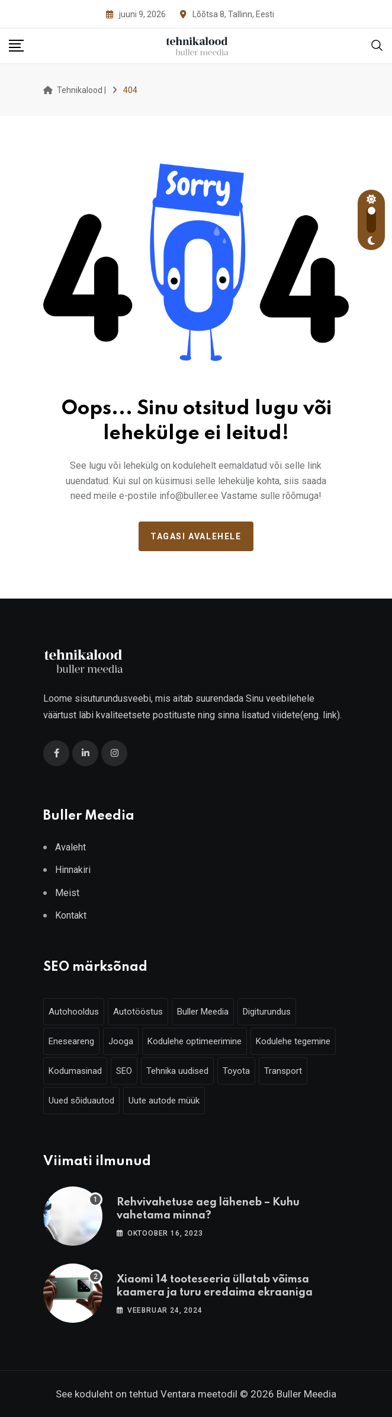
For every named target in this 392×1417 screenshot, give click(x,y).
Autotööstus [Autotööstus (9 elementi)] (138, 1011)
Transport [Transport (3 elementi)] (283, 1071)
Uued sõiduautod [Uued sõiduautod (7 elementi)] (81, 1100)
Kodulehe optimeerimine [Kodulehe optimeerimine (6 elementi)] (194, 1041)
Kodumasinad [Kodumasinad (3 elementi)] (75, 1071)
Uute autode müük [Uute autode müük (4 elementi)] (164, 1100)
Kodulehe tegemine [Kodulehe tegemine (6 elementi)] (293, 1041)
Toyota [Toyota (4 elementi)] (236, 1071)
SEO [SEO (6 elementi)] (124, 1071)
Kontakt (70, 915)
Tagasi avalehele (196, 536)
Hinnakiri (73, 869)
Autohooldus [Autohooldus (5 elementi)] (74, 1011)
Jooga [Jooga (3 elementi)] (120, 1041)
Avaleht (70, 847)
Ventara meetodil (198, 1394)
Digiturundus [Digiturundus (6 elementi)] (267, 1011)
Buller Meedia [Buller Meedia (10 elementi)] (203, 1011)
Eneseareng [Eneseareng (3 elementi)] (71, 1041)
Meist (67, 892)
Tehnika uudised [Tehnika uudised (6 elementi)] (177, 1071)
